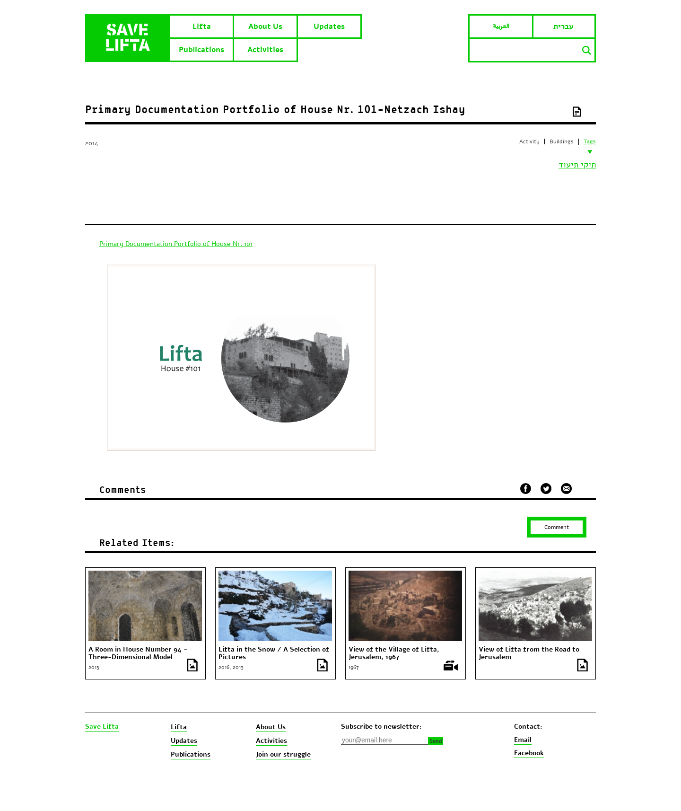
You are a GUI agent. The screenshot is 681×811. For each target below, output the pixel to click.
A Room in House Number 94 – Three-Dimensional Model (138, 653)
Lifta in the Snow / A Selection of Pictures (273, 653)
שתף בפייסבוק (525, 488)
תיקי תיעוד (577, 164)
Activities (265, 49)
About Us (265, 26)
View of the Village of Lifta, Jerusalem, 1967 (394, 653)
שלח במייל (566, 487)
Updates (329, 26)
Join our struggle (283, 754)
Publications (201, 49)
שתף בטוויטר (546, 488)
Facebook (529, 753)
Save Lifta (102, 727)
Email (523, 739)
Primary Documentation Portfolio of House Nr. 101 (176, 243)
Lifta (201, 26)
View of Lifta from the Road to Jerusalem (529, 653)
